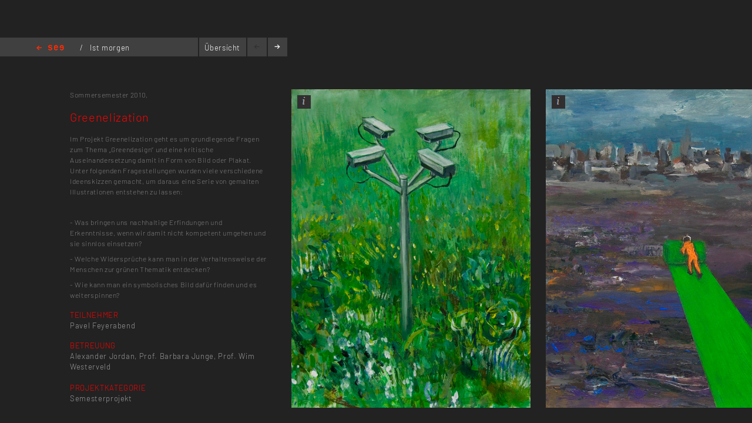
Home (50, 48)
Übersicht (222, 47)
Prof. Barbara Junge (176, 356)
